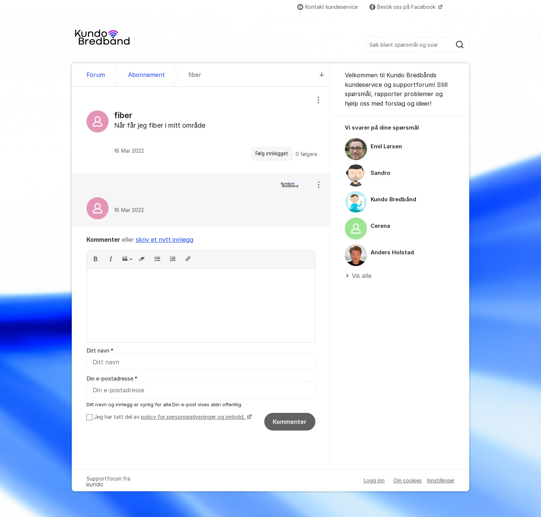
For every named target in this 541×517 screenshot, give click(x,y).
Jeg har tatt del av (171, 417)
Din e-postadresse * (111, 378)
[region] (201, 130)
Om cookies (407, 480)
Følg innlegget (271, 153)
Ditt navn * (99, 350)
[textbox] (201, 305)
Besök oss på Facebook (403, 7)
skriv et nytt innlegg (164, 239)
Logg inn (374, 480)
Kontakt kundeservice (327, 7)
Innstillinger (441, 480)
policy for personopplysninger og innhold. (193, 417)
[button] (95, 259)
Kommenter (290, 421)
